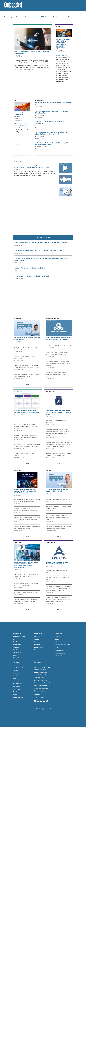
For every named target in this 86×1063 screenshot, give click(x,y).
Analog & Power (17, 644)
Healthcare (37, 644)
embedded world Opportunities (42, 665)
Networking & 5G (38, 647)
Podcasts (28, 17)
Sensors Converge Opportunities (43, 682)
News (14, 678)
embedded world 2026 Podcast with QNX (57, 570)
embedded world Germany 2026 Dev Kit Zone (26, 592)
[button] (17, 40)
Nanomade (25, 125)
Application (38, 634)
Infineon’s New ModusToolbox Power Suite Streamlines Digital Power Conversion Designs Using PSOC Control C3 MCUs (58, 599)
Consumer (36, 641)
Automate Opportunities (40, 685)
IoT (14, 639)
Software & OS (17, 652)
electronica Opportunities (41, 674)
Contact (37, 694)
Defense (37, 649)
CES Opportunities (39, 677)
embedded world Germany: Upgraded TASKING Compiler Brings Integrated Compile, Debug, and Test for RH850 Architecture (59, 444)
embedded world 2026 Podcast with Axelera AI (58, 346)
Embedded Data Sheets (19, 667)
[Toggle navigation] (6, 12)
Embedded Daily (59, 650)
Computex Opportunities (40, 672)
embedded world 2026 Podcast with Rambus (58, 499)
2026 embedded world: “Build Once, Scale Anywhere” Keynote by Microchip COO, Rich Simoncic (58, 363)
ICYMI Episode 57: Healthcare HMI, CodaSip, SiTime (31, 167)
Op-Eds (15, 675)
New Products (16, 686)
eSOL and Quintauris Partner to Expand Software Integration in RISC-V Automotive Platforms (26, 426)
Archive (57, 639)
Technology (17, 634)
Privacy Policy (39, 697)
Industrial (36, 639)
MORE (27, 384)
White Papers (45, 17)
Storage (15, 655)
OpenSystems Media (45, 709)
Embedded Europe (60, 653)
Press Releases (17, 681)
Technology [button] (8, 17)
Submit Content (39, 691)
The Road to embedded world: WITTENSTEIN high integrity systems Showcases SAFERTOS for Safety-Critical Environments (58, 588)
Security (15, 649)
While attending (18, 123)
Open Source (16, 641)
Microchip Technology (62, 55)
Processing (16, 647)
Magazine (58, 634)
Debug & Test (16, 657)
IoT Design (58, 647)
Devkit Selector (17, 683)
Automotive (37, 636)
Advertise (37, 662)
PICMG (15, 665)
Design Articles (17, 673)
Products (19, 17)
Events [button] (56, 17)
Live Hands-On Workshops (41, 688)
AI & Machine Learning (19, 636)
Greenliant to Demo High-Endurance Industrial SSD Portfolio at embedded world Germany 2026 (58, 517)
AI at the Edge (58, 655)
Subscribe (57, 641)
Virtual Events (16, 689)
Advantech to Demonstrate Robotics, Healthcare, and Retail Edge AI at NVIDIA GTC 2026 (58, 374)
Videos (36, 17)
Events (15, 694)
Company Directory (67, 17)
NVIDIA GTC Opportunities (41, 680)
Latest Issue (58, 636)
